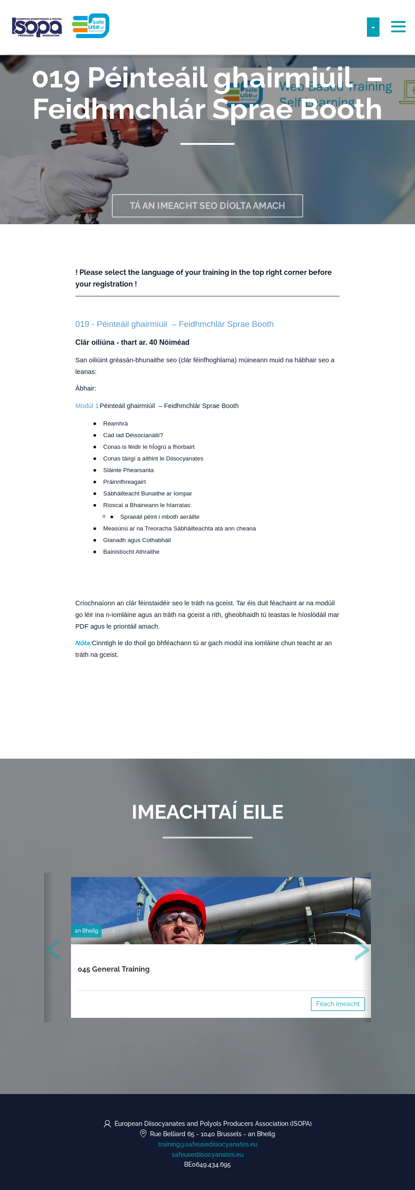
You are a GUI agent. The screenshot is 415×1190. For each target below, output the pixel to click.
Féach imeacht (338, 1004)
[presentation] (53, 951)
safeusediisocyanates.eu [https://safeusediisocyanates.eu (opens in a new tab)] (207, 1154)
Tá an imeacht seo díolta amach (208, 205)
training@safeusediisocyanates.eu (207, 1144)
